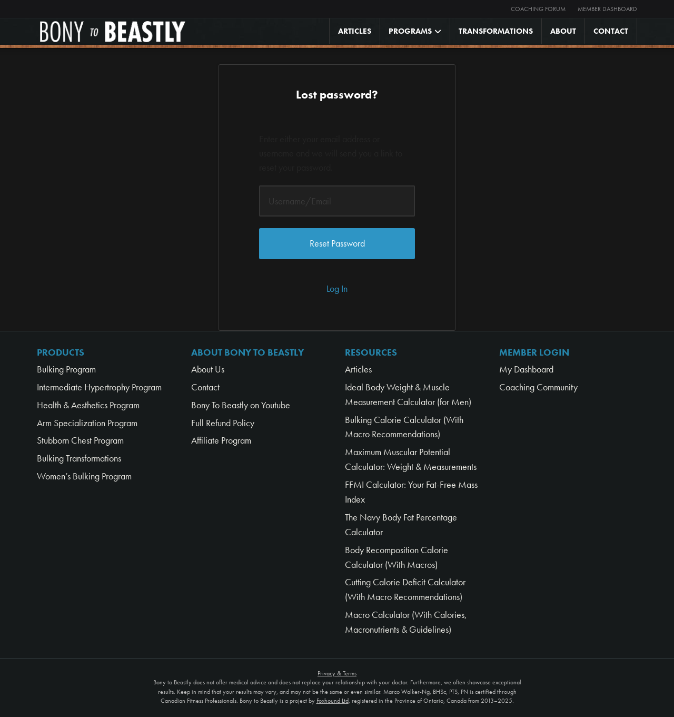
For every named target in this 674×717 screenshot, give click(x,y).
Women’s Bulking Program (84, 476)
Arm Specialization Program (87, 423)
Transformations (496, 31)
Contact (610, 31)
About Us (207, 369)
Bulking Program (66, 369)
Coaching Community (538, 387)
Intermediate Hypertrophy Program (99, 387)
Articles (354, 31)
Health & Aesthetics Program (88, 405)
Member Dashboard (607, 9)
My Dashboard (526, 369)
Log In (337, 288)
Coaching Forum (538, 9)
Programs (410, 31)
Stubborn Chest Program (80, 440)
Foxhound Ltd (332, 700)
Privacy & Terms (337, 673)
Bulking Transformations (79, 458)
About (563, 31)
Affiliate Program (221, 440)
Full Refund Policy (222, 423)
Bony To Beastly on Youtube (240, 405)
